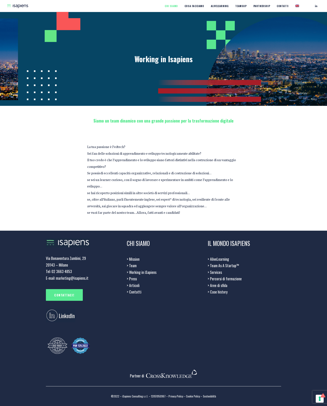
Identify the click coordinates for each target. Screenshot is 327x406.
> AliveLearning (218, 259)
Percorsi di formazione (225, 278)
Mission (133, 259)
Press (132, 278)
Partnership (261, 6)
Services (215, 272)
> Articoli (133, 285)
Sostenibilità (209, 396)
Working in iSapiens (141, 272)
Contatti (283, 6)
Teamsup (241, 6)
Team (132, 265)
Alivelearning (220, 6)
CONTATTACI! (64, 295)
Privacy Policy (176, 396)
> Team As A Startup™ (223, 265)
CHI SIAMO (171, 6)
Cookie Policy (193, 396)
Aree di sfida (217, 285)
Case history (218, 292)
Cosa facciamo (194, 6)
